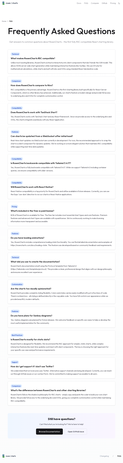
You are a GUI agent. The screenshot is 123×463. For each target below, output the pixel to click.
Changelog (104, 456)
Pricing (113, 3)
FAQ (86, 3)
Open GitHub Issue (76, 431)
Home (4, 21)
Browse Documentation (49, 431)
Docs (79, 3)
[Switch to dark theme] (118, 3)
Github (104, 3)
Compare (95, 3)
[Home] (10, 3)
